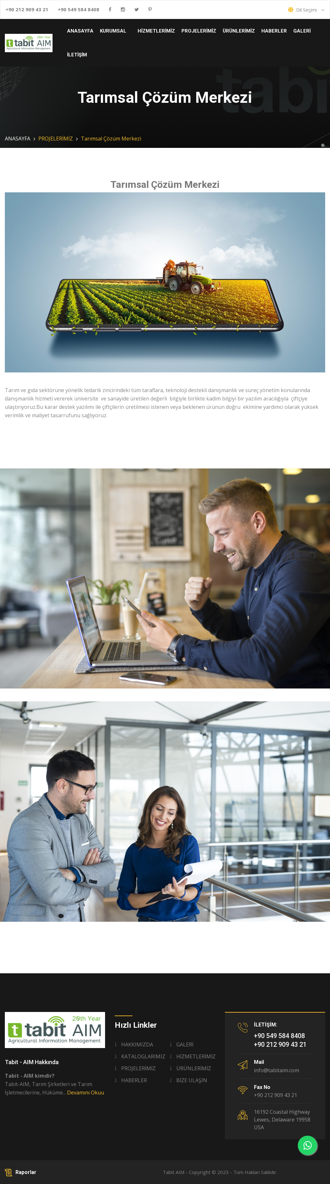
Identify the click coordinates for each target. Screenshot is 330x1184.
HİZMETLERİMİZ (156, 31)
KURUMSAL (113, 31)
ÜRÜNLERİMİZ (239, 31)
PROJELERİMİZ (198, 31)
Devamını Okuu (85, 1092)
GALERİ (302, 31)
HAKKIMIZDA (137, 1044)
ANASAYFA (80, 31)
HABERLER (274, 31)
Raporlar (20, 1172)
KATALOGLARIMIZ (143, 1056)
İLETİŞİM (77, 55)
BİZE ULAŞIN (191, 1080)
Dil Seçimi (306, 9)
